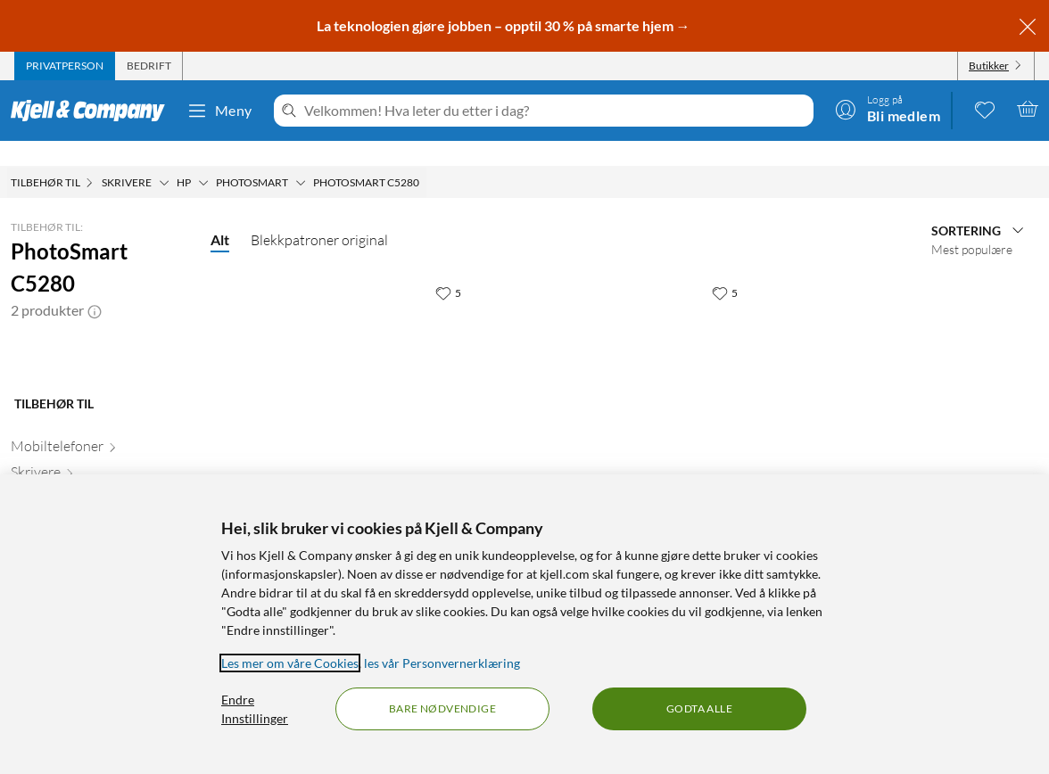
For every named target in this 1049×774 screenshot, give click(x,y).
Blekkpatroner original (319, 215)
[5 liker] (448, 267)
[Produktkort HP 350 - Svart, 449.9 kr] (624, 371)
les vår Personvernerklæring (442, 663)
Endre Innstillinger (254, 709)
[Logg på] (887, 108)
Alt (220, 214)
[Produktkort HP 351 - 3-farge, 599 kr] (348, 371)
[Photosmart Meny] (301, 158)
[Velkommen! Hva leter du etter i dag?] (555, 110)
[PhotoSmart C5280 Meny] (424, 158)
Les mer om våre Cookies (290, 663)
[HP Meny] (203, 158)
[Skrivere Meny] (164, 158)
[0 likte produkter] (984, 108)
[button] (94, 285)
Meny (219, 110)
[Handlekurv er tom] (1027, 108)
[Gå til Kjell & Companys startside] (93, 110)
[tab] (64, 66)
